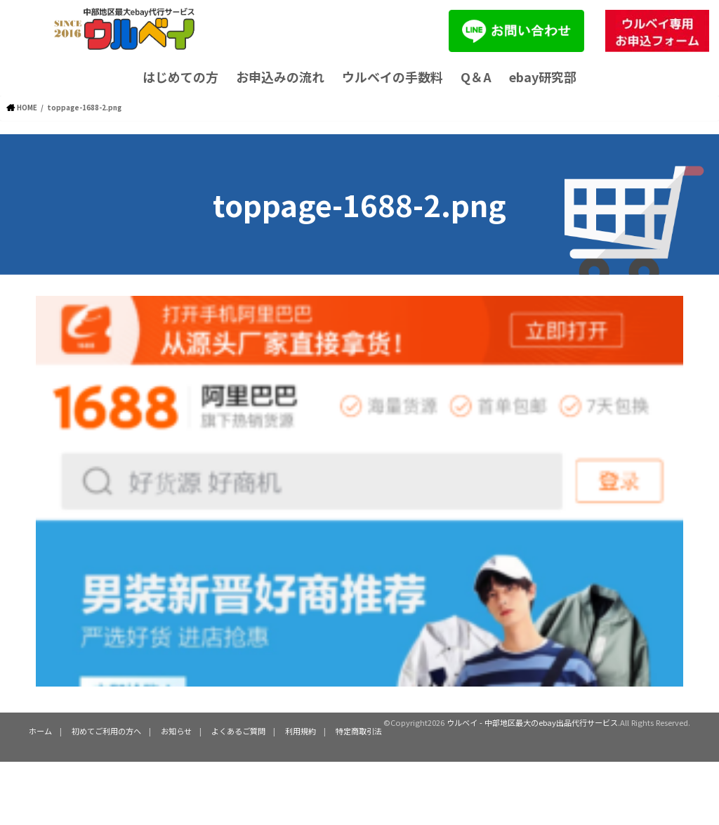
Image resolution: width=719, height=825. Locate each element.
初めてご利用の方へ (106, 730)
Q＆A (476, 76)
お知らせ (176, 730)
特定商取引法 (359, 730)
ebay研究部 (542, 76)
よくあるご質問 (238, 730)
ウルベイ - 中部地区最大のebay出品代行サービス (532, 722)
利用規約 (300, 730)
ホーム (40, 730)
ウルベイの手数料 (392, 76)
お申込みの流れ (280, 76)
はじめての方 (180, 76)
